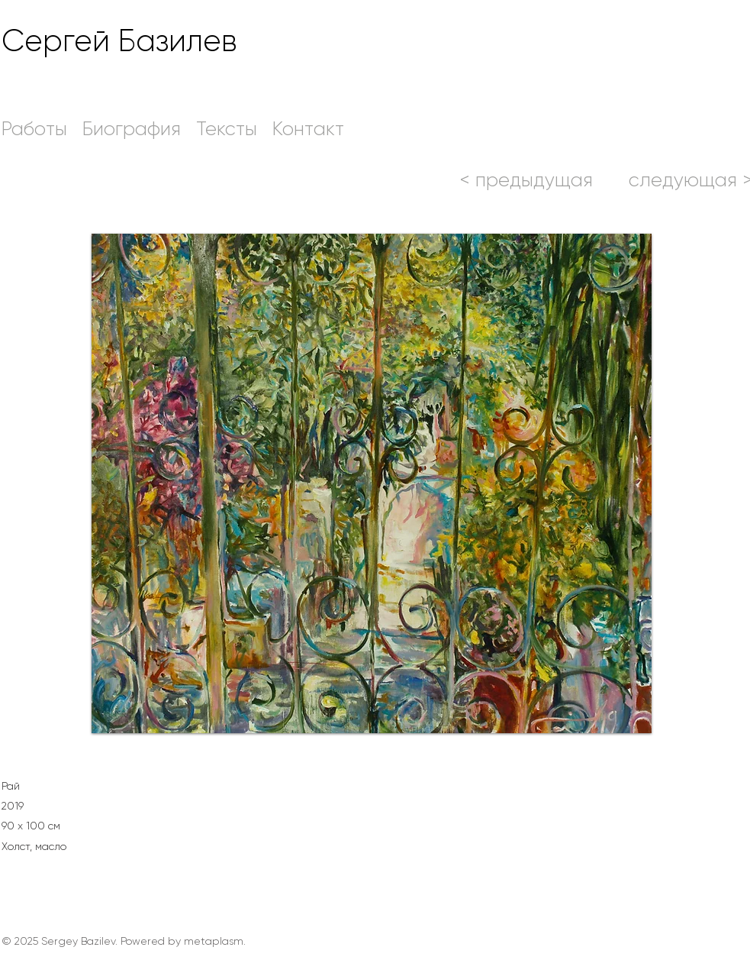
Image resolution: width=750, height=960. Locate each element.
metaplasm (213, 941)
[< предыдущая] (526, 179)
